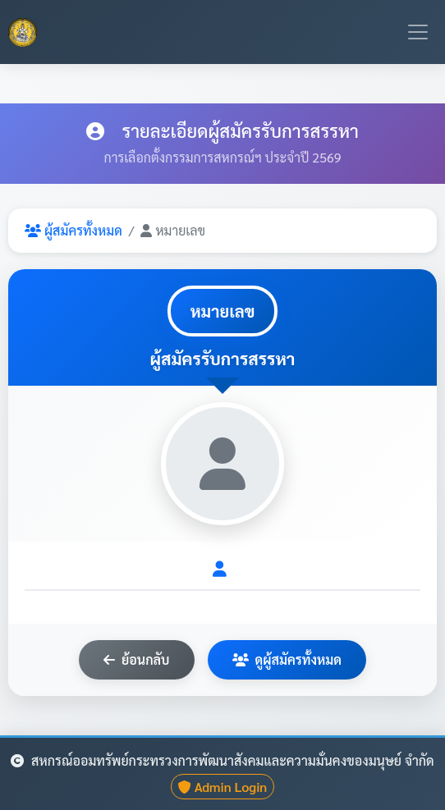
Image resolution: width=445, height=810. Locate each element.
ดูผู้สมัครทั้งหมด (287, 659)
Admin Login (223, 786)
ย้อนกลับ (136, 659)
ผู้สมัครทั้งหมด (73, 230)
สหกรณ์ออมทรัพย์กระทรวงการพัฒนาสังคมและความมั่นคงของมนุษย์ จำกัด (222, 760)
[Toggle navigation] (418, 32)
